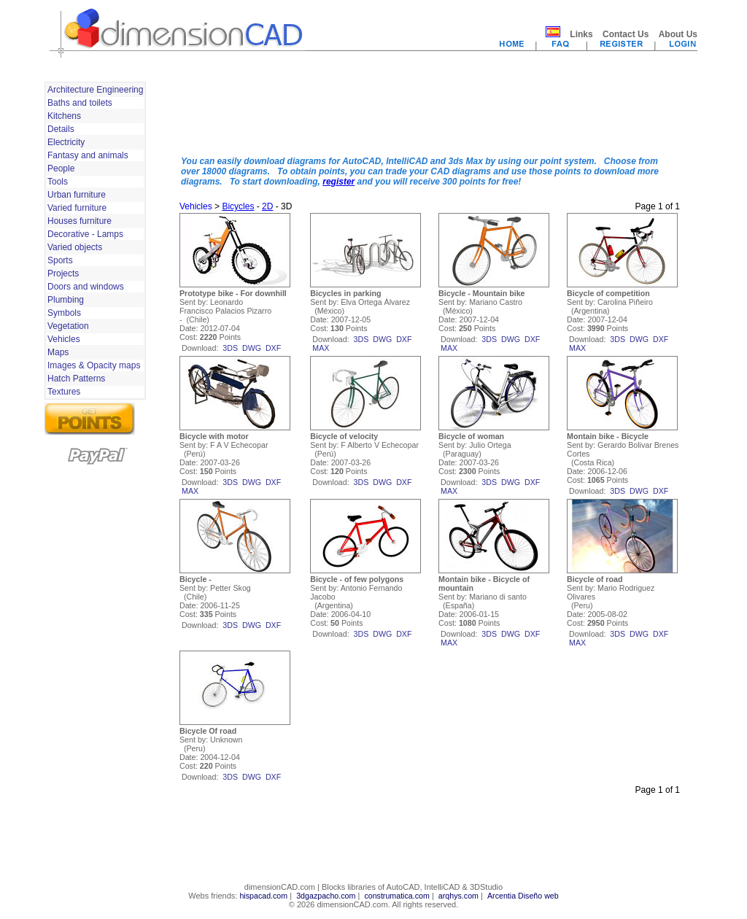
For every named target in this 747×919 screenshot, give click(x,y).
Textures (63, 392)
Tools (57, 182)
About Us (678, 34)
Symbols (64, 313)
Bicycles (238, 206)
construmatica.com (396, 895)
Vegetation (68, 326)
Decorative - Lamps (85, 234)
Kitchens (64, 116)
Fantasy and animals (87, 155)
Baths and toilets (79, 103)
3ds (230, 348)
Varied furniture (77, 208)
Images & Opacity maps (93, 365)
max (320, 348)
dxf (273, 348)
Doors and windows (85, 287)
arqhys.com (458, 895)
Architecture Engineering (95, 90)
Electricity (66, 142)
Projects (63, 273)
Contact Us (626, 34)
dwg (251, 348)
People (60, 168)
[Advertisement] (429, 111)
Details (60, 129)
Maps (58, 352)
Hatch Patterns (76, 378)
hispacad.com (263, 895)
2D (267, 206)
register (338, 182)
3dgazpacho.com (325, 895)
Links (581, 34)
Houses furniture (79, 221)
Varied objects (74, 247)
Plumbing (65, 300)
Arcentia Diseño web (523, 895)
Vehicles (63, 339)
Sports (60, 260)
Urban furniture (76, 195)
